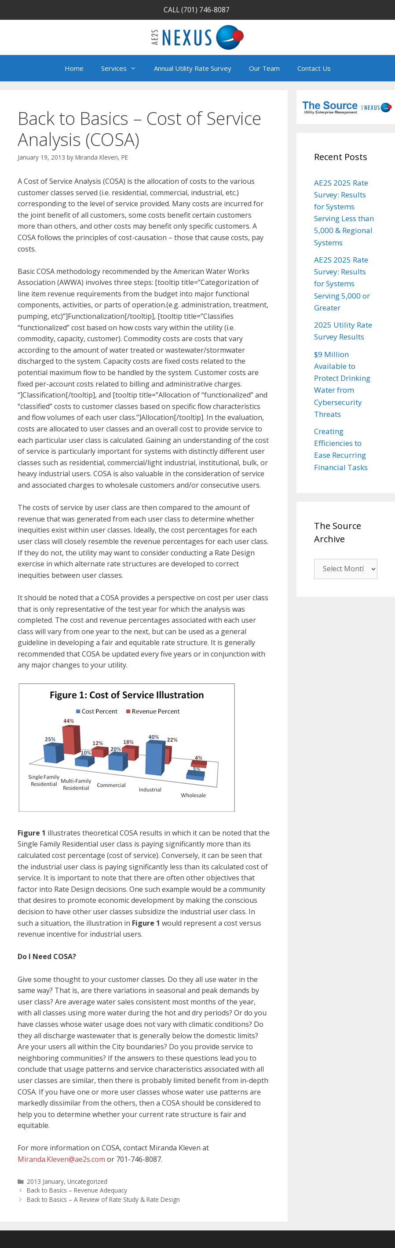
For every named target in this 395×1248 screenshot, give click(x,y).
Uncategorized (87, 1181)
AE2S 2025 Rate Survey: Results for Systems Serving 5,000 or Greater (342, 284)
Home (74, 68)
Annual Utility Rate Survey (192, 68)
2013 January (45, 1181)
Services (123, 68)
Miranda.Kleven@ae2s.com (61, 1159)
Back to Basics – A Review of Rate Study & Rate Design (103, 1199)
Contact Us (314, 68)
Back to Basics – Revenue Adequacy (77, 1190)
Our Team (264, 68)
